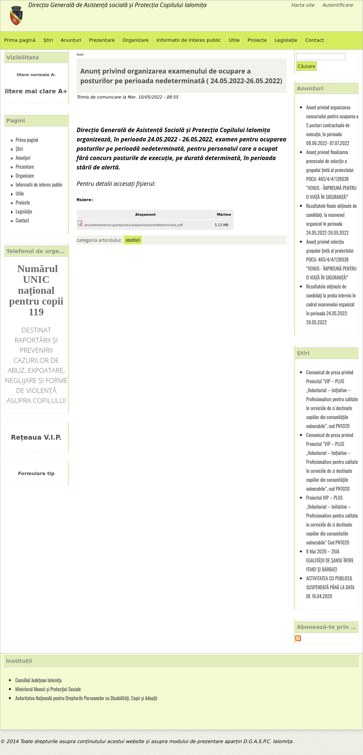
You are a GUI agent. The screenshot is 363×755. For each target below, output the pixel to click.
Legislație (286, 40)
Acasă (79, 54)
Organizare (136, 40)
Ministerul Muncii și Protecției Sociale (48, 689)
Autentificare (337, 5)
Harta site (303, 5)
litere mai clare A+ (36, 91)
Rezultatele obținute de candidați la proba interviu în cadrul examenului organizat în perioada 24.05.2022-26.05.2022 (331, 304)
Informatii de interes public (189, 40)
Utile (234, 40)
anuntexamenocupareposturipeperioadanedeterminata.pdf (133, 225)
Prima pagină (19, 40)
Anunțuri (71, 40)
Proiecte (257, 40)
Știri (48, 40)
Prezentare (102, 40)
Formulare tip (36, 473)
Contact (314, 40)
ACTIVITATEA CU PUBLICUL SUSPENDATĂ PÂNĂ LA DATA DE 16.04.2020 (330, 587)
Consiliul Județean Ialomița (38, 680)
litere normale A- (36, 74)
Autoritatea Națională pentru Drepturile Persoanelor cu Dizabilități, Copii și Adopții (86, 698)
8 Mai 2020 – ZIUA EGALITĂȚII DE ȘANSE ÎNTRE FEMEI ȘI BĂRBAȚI (330, 560)
